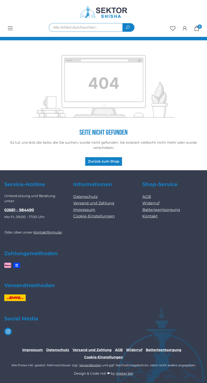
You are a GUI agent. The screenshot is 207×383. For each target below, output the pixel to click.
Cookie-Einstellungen (94, 216)
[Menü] (10, 28)
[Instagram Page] (8, 331)
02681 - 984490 (19, 210)
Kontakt (150, 216)
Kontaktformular (47, 232)
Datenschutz (85, 196)
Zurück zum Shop (103, 161)
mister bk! (124, 373)
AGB (146, 196)
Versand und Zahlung (93, 203)
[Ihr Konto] (185, 28)
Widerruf (150, 203)
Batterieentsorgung (161, 209)
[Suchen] (128, 27)
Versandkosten (90, 365)
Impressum (84, 209)
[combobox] (86, 27)
